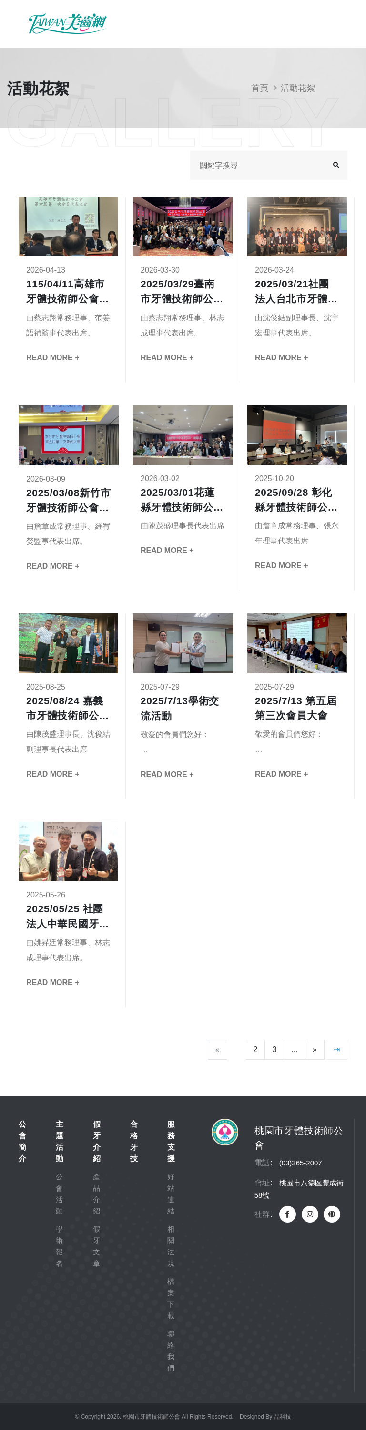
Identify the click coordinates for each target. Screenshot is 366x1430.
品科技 (282, 1416)
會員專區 (303, 24)
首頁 (259, 88)
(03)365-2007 (300, 1163)
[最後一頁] (336, 1050)
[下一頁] (315, 1050)
